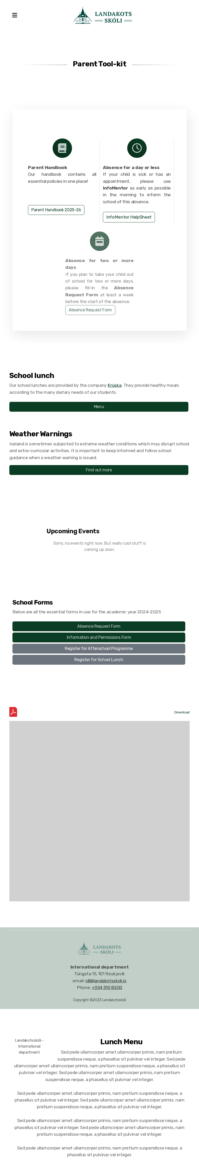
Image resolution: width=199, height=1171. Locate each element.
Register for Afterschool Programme (99, 648)
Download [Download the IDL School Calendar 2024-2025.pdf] (182, 712)
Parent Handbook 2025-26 (56, 209)
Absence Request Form (90, 310)
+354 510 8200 (107, 987)
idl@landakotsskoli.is (106, 980)
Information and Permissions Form (99, 637)
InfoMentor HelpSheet (129, 217)
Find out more (99, 469)
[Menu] (14, 15)
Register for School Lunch (98, 659)
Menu (99, 406)
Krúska (114, 385)
